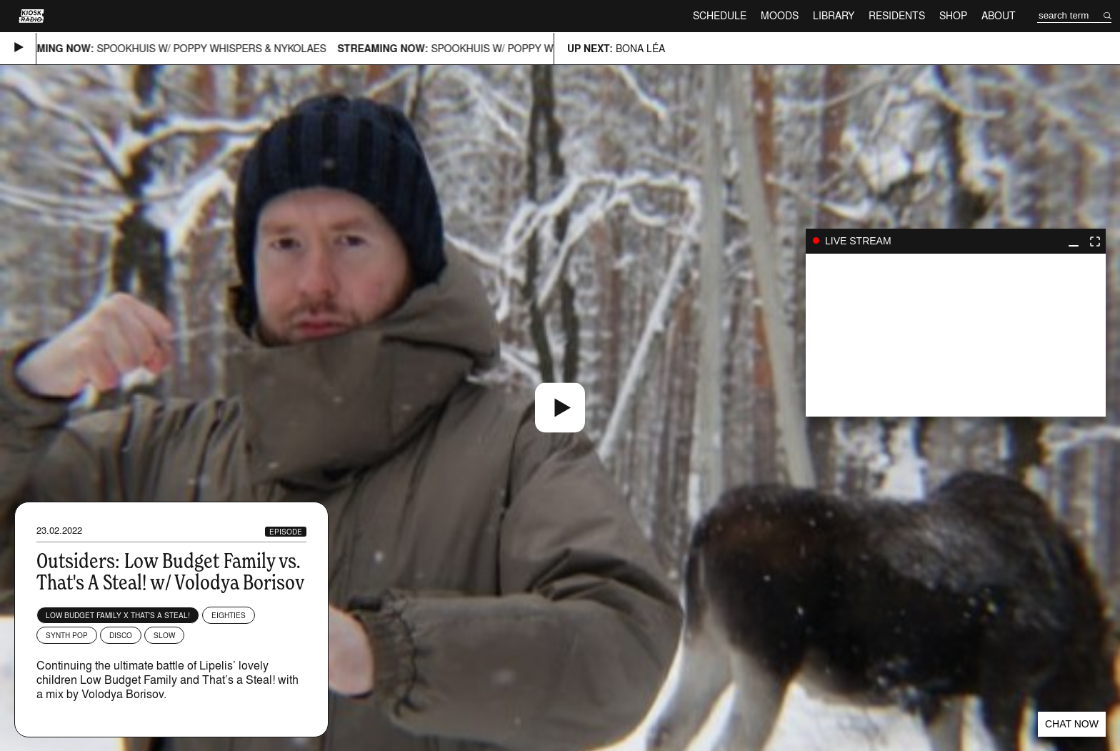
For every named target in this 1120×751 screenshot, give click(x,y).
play (955, 335)
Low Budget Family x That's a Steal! (118, 615)
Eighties (228, 615)
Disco (120, 635)
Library (833, 15)
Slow (164, 635)
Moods (780, 15)
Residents (897, 15)
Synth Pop (67, 635)
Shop (953, 15)
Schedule (719, 15)
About (998, 15)
